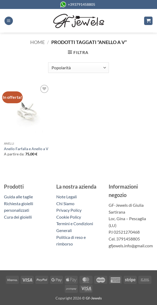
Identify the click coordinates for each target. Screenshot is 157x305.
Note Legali (66, 196)
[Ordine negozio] (78, 67)
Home (37, 42)
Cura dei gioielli (18, 216)
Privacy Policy (69, 210)
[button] (8, 21)
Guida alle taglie (19, 196)
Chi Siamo (65, 203)
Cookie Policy (68, 216)
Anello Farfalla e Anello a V (26, 148)
